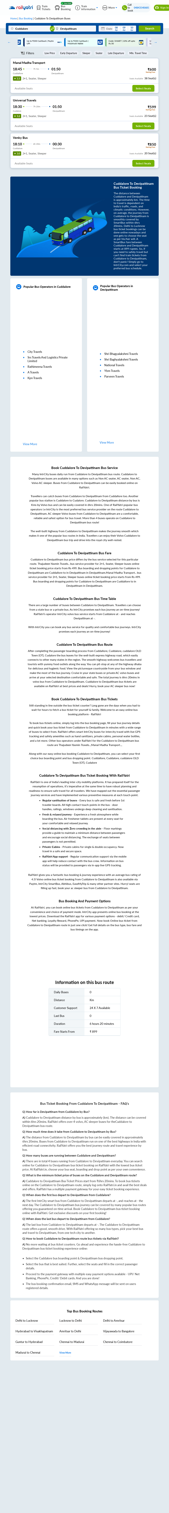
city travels (35, 351)
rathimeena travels (40, 366)
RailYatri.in (40, 1169)
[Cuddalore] (29, 29)
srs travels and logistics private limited (48, 359)
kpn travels (35, 378)
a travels (33, 372)
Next (155, 42)
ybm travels (112, 371)
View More (65, 1352)
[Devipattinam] (74, 29)
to (26, 1320)
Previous (8, 42)
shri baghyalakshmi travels (121, 359)
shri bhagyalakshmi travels (121, 354)
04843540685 (141, 7)
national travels (114, 365)
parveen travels (114, 376)
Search (149, 28)
